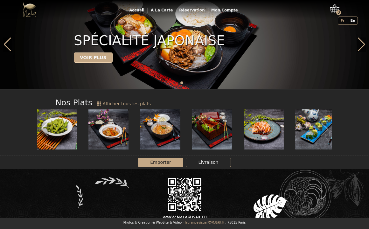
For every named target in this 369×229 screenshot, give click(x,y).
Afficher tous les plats (124, 103)
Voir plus (93, 57)
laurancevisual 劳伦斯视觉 (204, 222)
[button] (181, 82)
